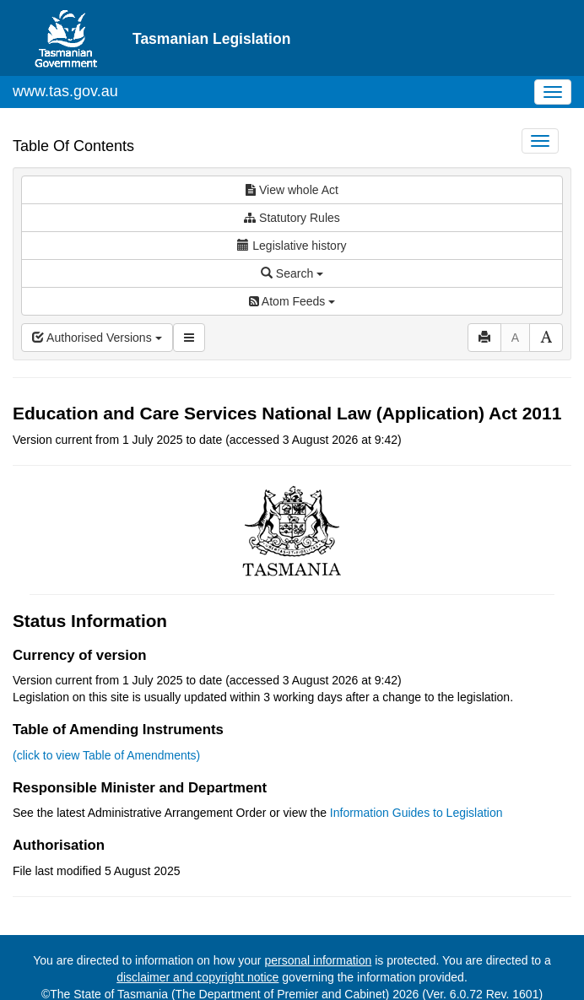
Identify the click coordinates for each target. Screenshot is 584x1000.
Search (292, 273)
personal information (317, 960)
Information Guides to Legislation (416, 812)
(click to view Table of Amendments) (106, 755)
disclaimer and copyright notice (197, 977)
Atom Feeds (292, 301)
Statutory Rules (292, 217)
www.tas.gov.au (65, 91)
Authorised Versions (97, 337)
